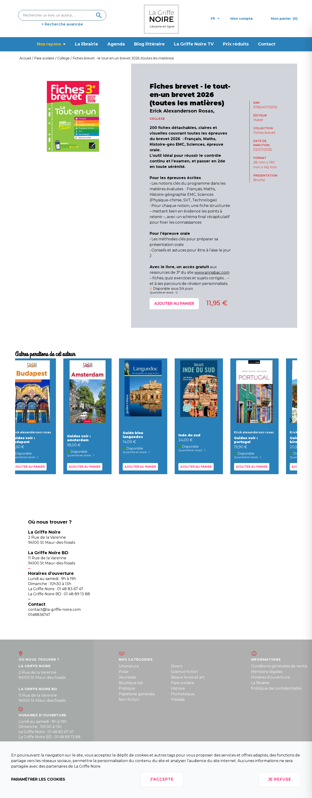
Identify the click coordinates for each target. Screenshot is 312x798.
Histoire (178, 688)
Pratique (127, 688)
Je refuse (279, 779)
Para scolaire (182, 683)
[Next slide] (292, 422)
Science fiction (184, 671)
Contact (266, 44)
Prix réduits (236, 44)
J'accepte (162, 779)
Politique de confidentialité (276, 688)
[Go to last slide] (19, 422)
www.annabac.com (211, 272)
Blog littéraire (149, 44)
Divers (176, 666)
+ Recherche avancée (62, 24)
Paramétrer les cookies (38, 779)
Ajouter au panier (174, 303)
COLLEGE (157, 118)
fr (215, 18)
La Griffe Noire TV (194, 44)
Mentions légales (266, 671)
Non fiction (129, 699)
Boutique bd (131, 683)
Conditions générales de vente (279, 666)
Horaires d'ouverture (270, 677)
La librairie (86, 44)
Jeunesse (127, 677)
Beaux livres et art (188, 677)
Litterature (129, 666)
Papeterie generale (137, 694)
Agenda (116, 44)
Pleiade (178, 699)
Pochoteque (183, 694)
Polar (124, 671)
